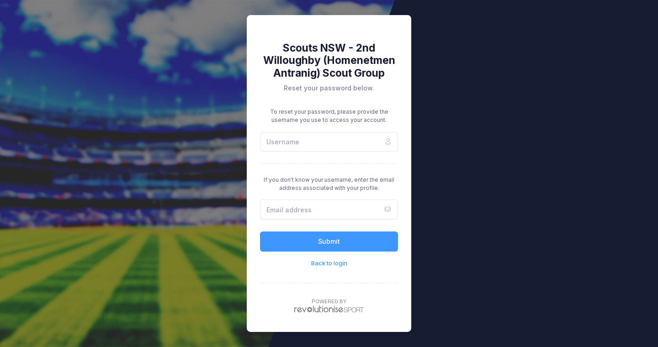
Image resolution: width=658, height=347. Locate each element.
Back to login (329, 263)
